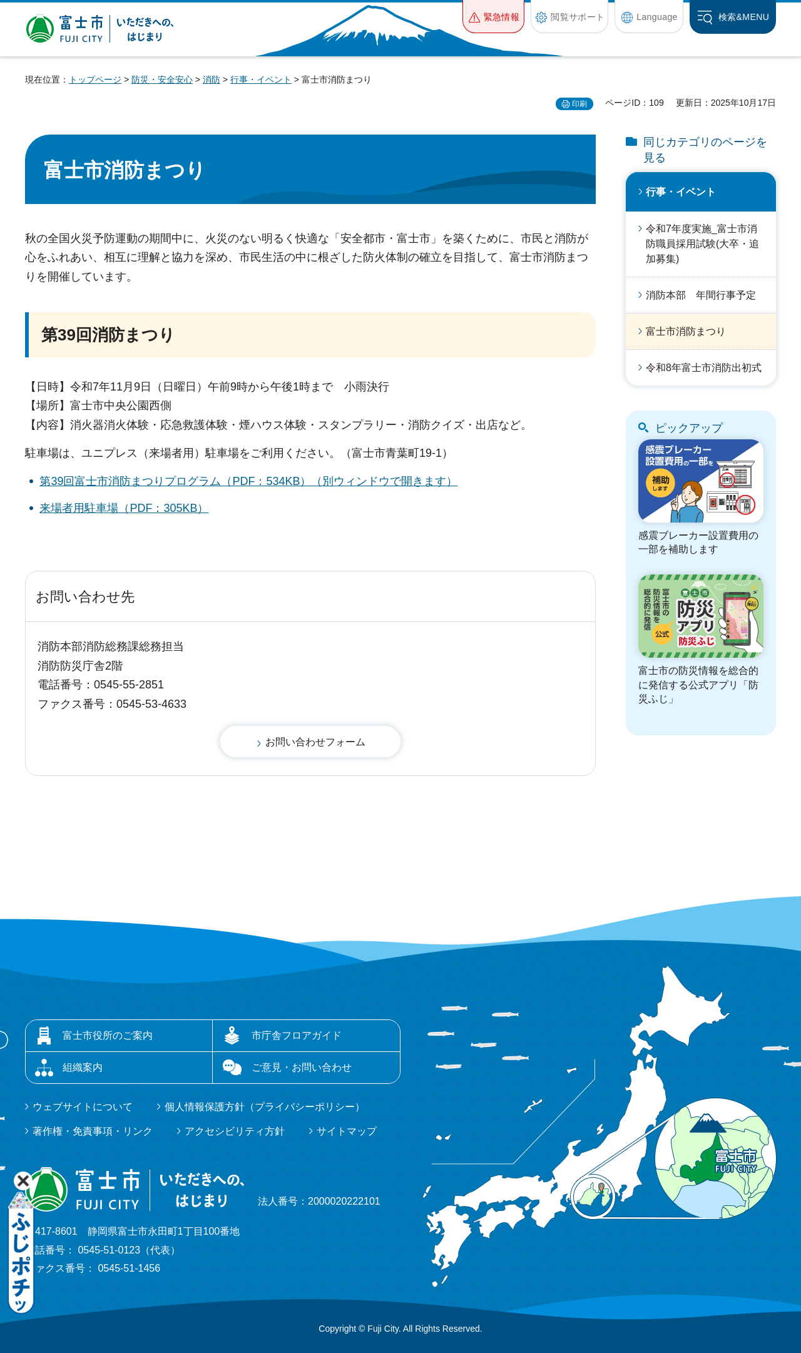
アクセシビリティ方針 (235, 1131)
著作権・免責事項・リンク (93, 1131)
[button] (493, 16)
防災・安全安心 (162, 79)
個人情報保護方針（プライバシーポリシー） (265, 1106)
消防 (211, 79)
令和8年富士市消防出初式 (704, 367)
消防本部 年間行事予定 (701, 295)
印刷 (579, 104)
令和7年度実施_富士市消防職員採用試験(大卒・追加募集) (702, 243)
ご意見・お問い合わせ (302, 1067)
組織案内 (83, 1067)
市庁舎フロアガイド (297, 1035)
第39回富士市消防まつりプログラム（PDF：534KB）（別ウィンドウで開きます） (248, 481)
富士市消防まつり (686, 331)
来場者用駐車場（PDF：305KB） (123, 508)
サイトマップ (347, 1131)
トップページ (95, 79)
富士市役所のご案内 (108, 1035)
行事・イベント (261, 79)
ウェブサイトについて (83, 1106)
